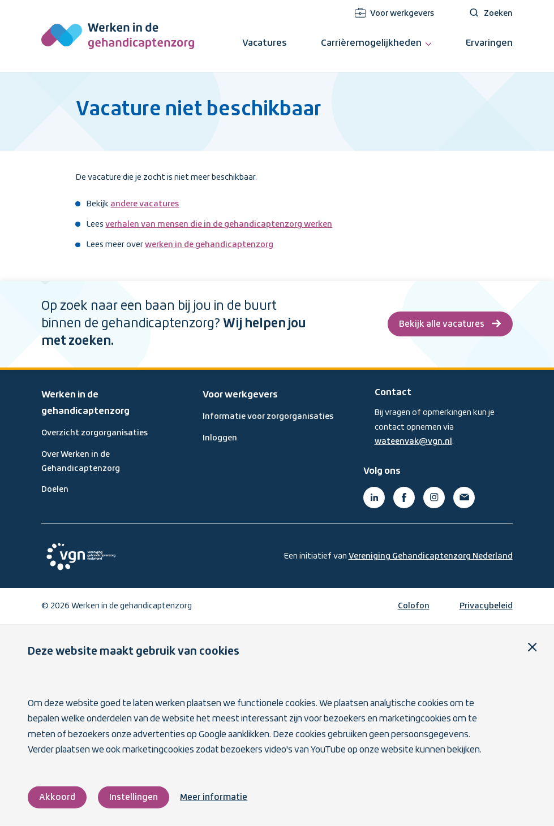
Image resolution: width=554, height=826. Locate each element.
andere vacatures (144, 204)
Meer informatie (213, 797)
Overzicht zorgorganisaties (94, 433)
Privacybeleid (486, 606)
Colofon (414, 606)
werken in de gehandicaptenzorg (209, 245)
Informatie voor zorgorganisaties (268, 417)
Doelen (54, 490)
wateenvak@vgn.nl (413, 442)
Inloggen (220, 438)
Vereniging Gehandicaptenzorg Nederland (431, 556)
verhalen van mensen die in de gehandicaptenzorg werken (218, 224)
